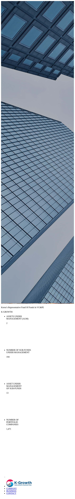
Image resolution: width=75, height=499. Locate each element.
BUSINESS (11, 491)
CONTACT (11, 493)
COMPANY (11, 488)
